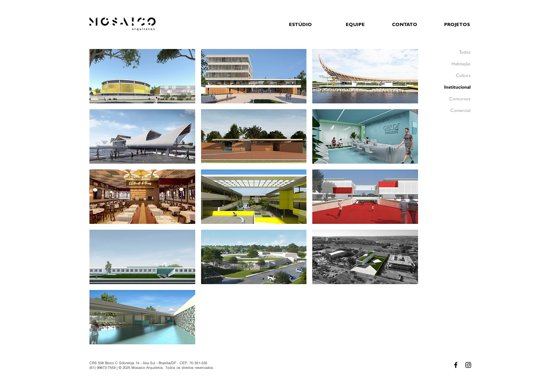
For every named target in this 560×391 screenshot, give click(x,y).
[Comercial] (450, 110)
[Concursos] (450, 99)
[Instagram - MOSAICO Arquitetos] (468, 365)
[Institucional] (450, 87)
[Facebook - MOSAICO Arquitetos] (456, 365)
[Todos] (450, 52)
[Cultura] (450, 75)
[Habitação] (450, 64)
